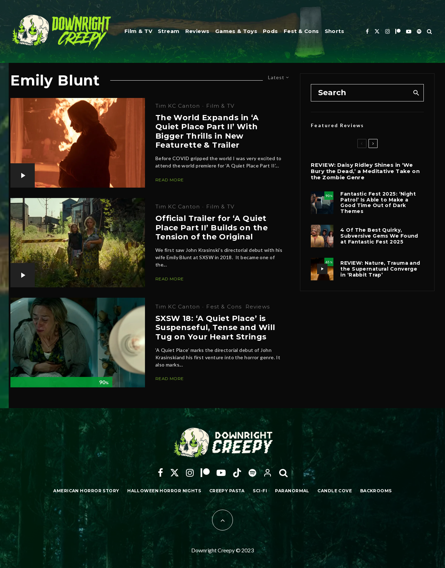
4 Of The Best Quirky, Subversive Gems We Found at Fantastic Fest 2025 (379, 236)
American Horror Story (86, 490)
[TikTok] (237, 472)
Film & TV (138, 31)
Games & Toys (236, 31)
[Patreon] (398, 31)
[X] (377, 31)
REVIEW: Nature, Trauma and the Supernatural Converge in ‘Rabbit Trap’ (380, 269)
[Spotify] (419, 31)
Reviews (197, 31)
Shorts (335, 31)
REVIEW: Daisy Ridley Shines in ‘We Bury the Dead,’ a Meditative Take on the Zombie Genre (365, 171)
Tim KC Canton (177, 105)
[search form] (359, 92)
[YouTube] (408, 31)
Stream (169, 31)
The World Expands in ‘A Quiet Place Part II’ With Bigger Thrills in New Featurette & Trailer (207, 131)
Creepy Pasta (227, 490)
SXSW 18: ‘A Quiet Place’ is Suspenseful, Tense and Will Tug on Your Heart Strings (215, 327)
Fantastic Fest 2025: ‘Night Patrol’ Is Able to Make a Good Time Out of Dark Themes (378, 202)
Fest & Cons (301, 31)
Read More (169, 179)
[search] (415, 92)
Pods (270, 31)
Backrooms (376, 490)
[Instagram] (387, 31)
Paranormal (292, 490)
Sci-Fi (260, 490)
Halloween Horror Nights (164, 490)
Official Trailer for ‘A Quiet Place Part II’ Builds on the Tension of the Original (211, 227)
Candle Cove (334, 490)
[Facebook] (367, 31)
